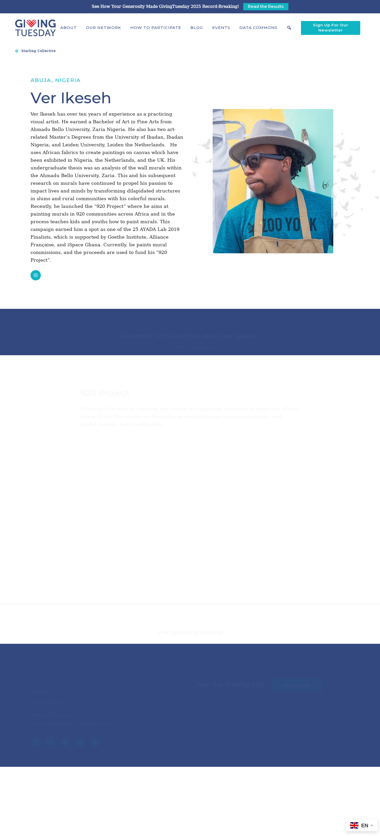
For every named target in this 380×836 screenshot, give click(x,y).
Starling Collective (38, 51)
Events (221, 27)
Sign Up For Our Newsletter (330, 28)
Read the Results (266, 6)
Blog (196, 27)
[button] (68, 27)
